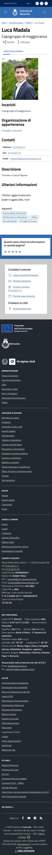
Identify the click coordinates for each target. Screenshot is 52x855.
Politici (28, 22)
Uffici (4, 384)
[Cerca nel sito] (44, 12)
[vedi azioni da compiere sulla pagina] (22, 42)
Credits (5, 736)
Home (4, 22)
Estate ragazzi (8, 500)
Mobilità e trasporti (10, 462)
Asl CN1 (5, 774)
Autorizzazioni (8, 435)
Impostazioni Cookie (11, 732)
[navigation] (5, 12)
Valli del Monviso (9, 787)
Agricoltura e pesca (10, 417)
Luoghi (5, 528)
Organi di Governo (10, 375)
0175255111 (19, 147)
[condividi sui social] (8, 42)
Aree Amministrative (11, 380)
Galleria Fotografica (10, 537)
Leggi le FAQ (7, 696)
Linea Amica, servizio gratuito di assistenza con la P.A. (26, 792)
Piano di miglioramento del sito (16, 692)
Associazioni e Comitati (12, 551)
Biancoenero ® (24, 844)
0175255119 (14, 152)
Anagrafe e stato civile (12, 426)
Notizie (5, 495)
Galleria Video (8, 542)
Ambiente (6, 422)
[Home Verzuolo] (24, 12)
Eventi (5, 524)
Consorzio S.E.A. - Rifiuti (13, 783)
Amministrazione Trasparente (15, 683)
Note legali (7, 727)
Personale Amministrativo (13, 398)
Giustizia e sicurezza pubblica (15, 453)
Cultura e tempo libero (12, 444)
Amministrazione (16, 22)
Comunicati (7, 504)
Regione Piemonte (10, 765)
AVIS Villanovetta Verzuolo (14, 796)
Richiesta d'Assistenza (12, 709)
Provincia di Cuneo (10, 769)
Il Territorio (6, 533)
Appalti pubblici (8, 431)
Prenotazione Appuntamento (15, 700)
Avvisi (4, 509)
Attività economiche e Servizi (15, 546)
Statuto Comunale (10, 718)
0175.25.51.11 (12, 565)
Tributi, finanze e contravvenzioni (17, 471)
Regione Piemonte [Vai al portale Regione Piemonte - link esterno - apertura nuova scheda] (10, 3)
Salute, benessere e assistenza (16, 466)
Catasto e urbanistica (11, 440)
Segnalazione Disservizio (13, 705)
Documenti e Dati (10, 389)
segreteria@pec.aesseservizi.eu (20, 669)
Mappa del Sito (8, 750)
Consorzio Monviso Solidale (14, 778)
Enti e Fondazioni (9, 393)
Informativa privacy (10, 723)
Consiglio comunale (12, 130)
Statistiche (7, 745)
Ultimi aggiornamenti (11, 741)
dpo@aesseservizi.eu (17, 666)
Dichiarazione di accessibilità (14, 687)
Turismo (5, 475)
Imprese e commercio (11, 458)
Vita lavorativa (8, 480)
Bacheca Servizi (9, 714)
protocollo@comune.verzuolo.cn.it (25, 158)
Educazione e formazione (13, 449)
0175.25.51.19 (12, 569)
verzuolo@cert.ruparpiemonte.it (22, 579)
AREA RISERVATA (24, 850)
